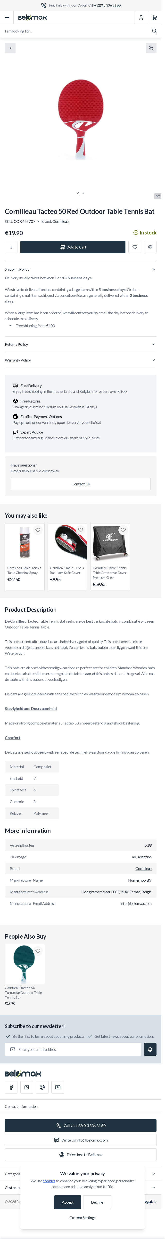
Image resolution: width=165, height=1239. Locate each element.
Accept (68, 1202)
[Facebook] (11, 1087)
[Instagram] (26, 1087)
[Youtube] (57, 1087)
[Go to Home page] (32, 17)
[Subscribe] (150, 1049)
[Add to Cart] (72, 247)
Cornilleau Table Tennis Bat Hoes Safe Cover (67, 574)
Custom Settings (82, 1217)
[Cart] (154, 17)
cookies (49, 1180)
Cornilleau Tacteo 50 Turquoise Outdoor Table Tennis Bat (25, 996)
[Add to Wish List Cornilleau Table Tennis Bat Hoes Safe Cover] (80, 530)
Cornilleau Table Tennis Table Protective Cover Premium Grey (110, 577)
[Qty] (11, 247)
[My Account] (141, 17)
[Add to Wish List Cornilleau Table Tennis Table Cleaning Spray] (38, 530)
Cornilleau (60, 221)
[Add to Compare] (150, 247)
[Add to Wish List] (134, 247)
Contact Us (81, 484)
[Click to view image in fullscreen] (151, 48)
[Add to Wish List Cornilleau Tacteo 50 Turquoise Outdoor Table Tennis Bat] (38, 951)
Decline (97, 1202)
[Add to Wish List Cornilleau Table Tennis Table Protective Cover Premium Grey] (123, 530)
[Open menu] (7, 17)
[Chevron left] (10, 48)
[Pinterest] (42, 1087)
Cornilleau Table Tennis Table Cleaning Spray (24, 574)
